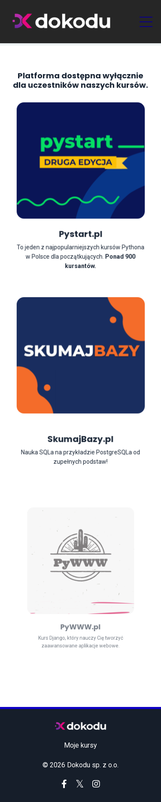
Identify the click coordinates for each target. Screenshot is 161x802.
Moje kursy (80, 745)
